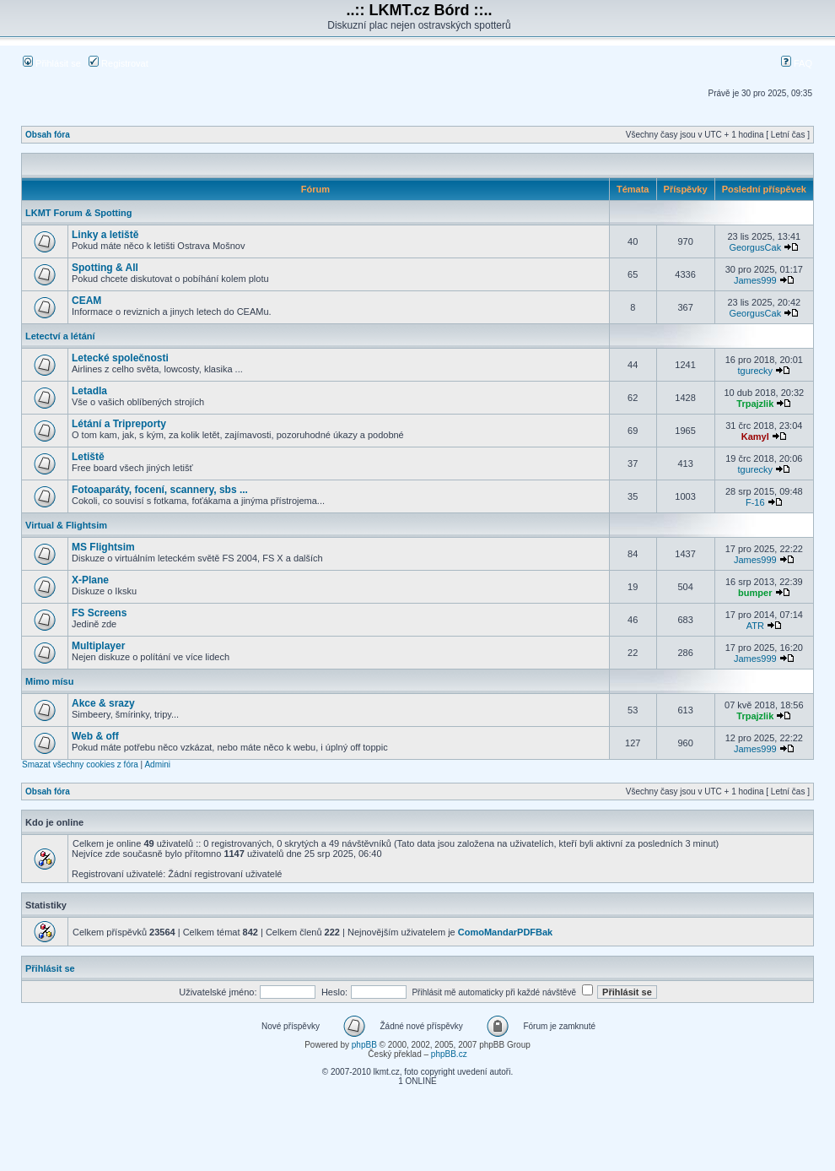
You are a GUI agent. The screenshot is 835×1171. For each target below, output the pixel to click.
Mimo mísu (49, 681)
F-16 (755, 502)
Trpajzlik (754, 403)
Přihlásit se (52, 63)
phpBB (364, 1044)
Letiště (88, 457)
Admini (157, 764)
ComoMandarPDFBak (505, 932)
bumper (755, 593)
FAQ (796, 63)
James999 (755, 280)
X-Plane (90, 580)
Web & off (95, 736)
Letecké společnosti (120, 358)
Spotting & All (105, 268)
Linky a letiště (105, 235)
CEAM (86, 300)
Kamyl (755, 436)
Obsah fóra (47, 134)
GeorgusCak (755, 247)
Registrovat (118, 63)
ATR (755, 626)
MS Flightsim (103, 547)
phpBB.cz (449, 1054)
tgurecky (755, 371)
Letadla (89, 391)
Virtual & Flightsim (66, 525)
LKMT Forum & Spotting (78, 213)
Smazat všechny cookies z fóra (80, 764)
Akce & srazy (103, 703)
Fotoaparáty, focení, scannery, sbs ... (160, 490)
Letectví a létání (60, 336)
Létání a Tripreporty (119, 424)
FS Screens (99, 613)
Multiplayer (98, 646)
